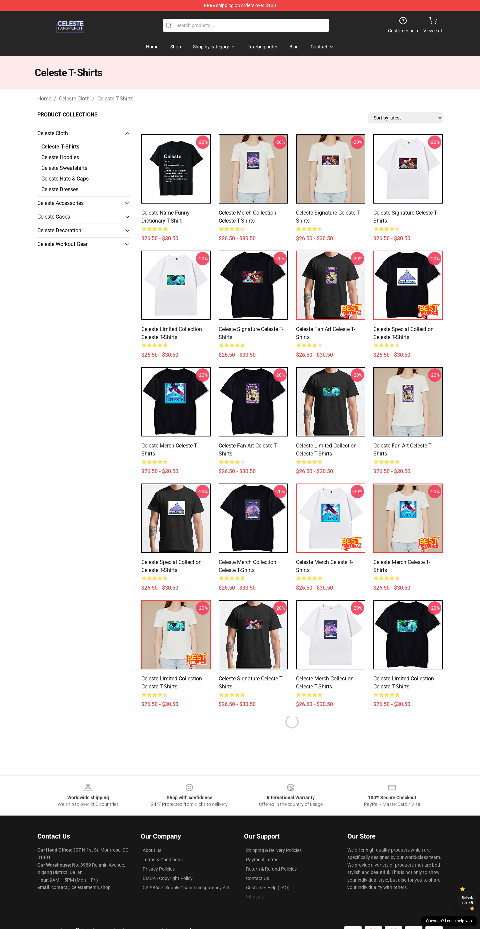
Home (44, 98)
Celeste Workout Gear (62, 244)
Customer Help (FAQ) (268, 887)
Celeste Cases (53, 217)
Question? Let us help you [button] (449, 921)
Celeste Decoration (59, 230)
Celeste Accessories (60, 203)
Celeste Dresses (59, 189)
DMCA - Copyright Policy (168, 878)
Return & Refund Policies (271, 869)
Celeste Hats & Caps (65, 179)
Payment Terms (262, 859)
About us (152, 850)
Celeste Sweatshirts (64, 168)
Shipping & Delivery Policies (274, 850)
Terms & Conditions (163, 859)
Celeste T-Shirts (115, 98)
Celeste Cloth (74, 98)
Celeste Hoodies (60, 157)
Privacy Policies (159, 869)
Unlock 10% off (467, 900)
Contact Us (257, 878)
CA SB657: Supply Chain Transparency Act (186, 887)
